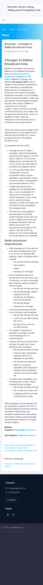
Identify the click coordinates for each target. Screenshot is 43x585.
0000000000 (12, 492)
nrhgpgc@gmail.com (15, 488)
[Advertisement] (21, 558)
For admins (11, 500)
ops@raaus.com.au (26, 435)
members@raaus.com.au (24, 430)
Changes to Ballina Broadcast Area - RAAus (20, 465)
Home (4, 29)
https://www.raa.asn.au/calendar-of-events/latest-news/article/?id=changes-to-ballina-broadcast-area (21, 448)
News (12, 29)
